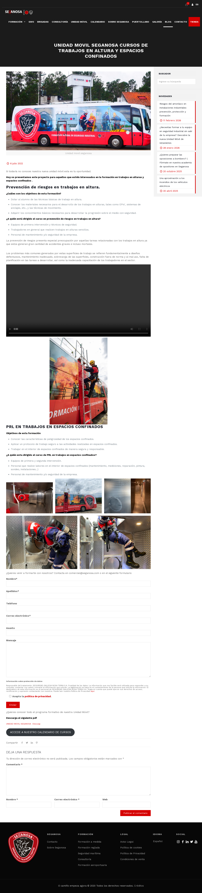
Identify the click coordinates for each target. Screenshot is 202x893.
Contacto (52, 841)
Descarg (36, 724)
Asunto (78, 631)
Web (105, 799)
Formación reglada (89, 847)
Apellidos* (78, 594)
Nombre (12, 799)
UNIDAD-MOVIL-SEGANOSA (18, 724)
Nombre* (78, 582)
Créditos (139, 885)
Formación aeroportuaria (92, 865)
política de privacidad (38, 696)
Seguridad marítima (89, 853)
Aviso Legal (127, 841)
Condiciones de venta (132, 859)
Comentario (14, 764)
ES (197, 4)
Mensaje (78, 658)
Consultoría (84, 859)
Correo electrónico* (78, 619)
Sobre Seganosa (56, 847)
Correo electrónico (66, 799)
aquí (92, 691)
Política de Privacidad (132, 853)
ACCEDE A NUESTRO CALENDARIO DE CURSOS (40, 732)
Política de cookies (131, 847)
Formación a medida (89, 841)
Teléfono (78, 606)
